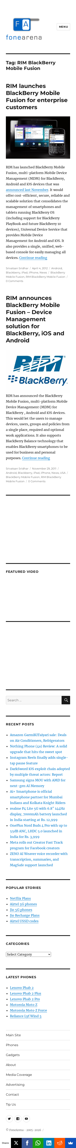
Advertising (15, 1085)
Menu (63, 26)
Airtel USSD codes (24, 921)
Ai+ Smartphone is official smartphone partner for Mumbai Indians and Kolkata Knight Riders (37, 797)
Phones (12, 1045)
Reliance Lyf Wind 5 (26, 1016)
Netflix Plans (20, 898)
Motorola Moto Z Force (28, 1010)
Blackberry (13, 272)
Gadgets (13, 1055)
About (11, 1065)
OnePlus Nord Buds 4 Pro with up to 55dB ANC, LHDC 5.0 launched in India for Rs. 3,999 (38, 831)
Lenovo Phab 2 (22, 988)
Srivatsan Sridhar (17, 268)
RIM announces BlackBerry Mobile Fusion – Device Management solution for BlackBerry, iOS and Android (35, 319)
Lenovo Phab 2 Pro (25, 999)
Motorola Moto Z (23, 1005)
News (43, 272)
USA (62, 472)
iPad (24, 272)
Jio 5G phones (21, 910)
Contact (12, 1094)
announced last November (27, 190)
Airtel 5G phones (23, 904)
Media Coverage (19, 1075)
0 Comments (14, 281)
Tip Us (11, 1104)
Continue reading (33, 258)
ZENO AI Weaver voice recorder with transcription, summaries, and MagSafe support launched (39, 859)
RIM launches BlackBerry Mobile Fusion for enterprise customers (37, 96)
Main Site (13, 1035)
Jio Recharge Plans (25, 915)
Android (56, 268)
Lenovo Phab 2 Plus (25, 993)
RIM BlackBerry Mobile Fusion (45, 276)
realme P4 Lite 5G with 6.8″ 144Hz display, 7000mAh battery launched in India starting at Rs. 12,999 (38, 814)
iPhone (33, 272)
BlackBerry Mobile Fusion (23, 477)
